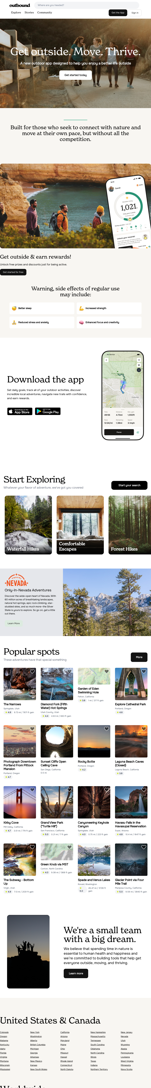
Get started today (75, 75)
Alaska (124, 1048)
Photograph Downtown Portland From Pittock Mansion (20, 765)
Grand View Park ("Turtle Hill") (52, 824)
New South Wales (38, 1069)
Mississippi (5, 1069)
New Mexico (36, 1061)
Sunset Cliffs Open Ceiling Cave (53, 763)
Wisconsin (5, 1065)
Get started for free (13, 272)
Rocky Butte (86, 762)
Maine (63, 1044)
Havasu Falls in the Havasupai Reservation (130, 824)
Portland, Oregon (123, 708)
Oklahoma (95, 1048)
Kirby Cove (11, 823)
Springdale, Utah (11, 708)
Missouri (64, 1053)
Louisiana (125, 1057)
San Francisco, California (52, 830)
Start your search (129, 485)
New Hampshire (98, 1032)
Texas (93, 1061)
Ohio (62, 1048)
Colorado (4, 1032)
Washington (36, 1036)
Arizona (64, 1036)
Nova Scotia (126, 1069)
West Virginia (127, 1061)
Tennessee (96, 1040)
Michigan (34, 1048)
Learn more (76, 973)
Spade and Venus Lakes (94, 880)
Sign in (135, 12)
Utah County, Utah (50, 712)
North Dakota (66, 1069)
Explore (16, 12)
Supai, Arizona (122, 830)
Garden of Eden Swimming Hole (88, 690)
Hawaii (63, 1057)
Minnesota (126, 1065)
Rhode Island (66, 1061)
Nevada (124, 1036)
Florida (3, 1053)
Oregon (3, 1036)
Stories (29, 12)
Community (44, 12)
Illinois (93, 1057)
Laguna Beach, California (127, 769)
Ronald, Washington (87, 884)
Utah (123, 1040)
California (64, 1032)
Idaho (2, 1048)
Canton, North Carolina (52, 868)
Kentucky (4, 1044)
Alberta (33, 1040)
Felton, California (86, 696)
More (139, 657)
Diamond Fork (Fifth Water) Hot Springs (54, 706)
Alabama (4, 1040)
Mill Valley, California (13, 827)
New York (34, 1032)
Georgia (34, 1053)
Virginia (3, 1057)
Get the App (118, 12)
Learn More (14, 623)
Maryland (64, 1040)
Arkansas (34, 1057)
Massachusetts (98, 1036)
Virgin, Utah (9, 888)
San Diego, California (51, 769)
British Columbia (37, 1044)
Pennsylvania (127, 1053)
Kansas (33, 1065)
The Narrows (12, 704)
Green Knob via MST (54, 864)
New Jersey (126, 1032)
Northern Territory (99, 1069)
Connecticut (66, 1065)
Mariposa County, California (128, 888)
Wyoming (125, 1044)
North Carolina (97, 1053)
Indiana (94, 1065)
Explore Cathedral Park (130, 704)
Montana (4, 1061)
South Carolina (98, 1044)
